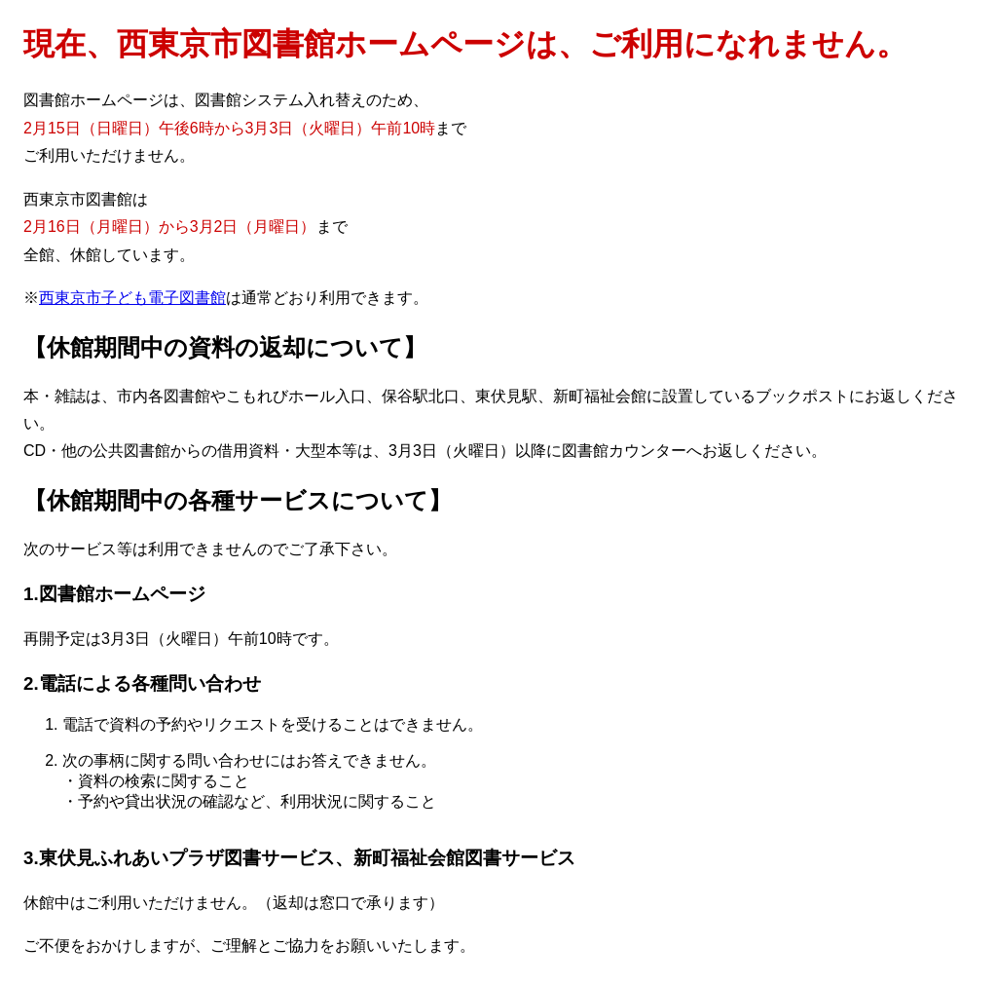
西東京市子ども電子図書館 (132, 297)
